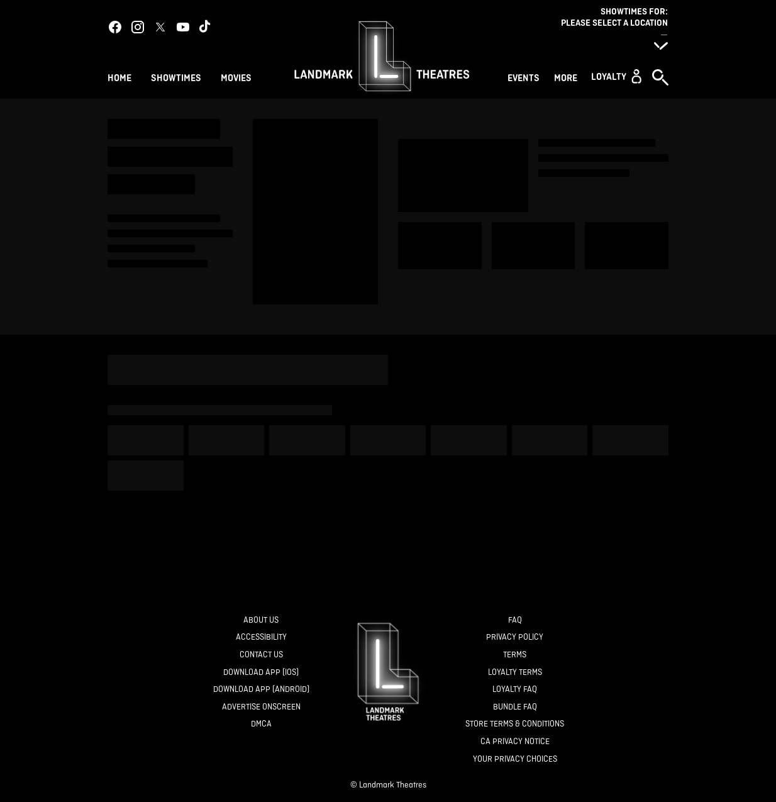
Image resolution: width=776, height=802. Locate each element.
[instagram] (137, 27)
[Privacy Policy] (514, 637)
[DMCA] (261, 724)
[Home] (119, 77)
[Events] (525, 77)
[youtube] (183, 27)
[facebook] (115, 27)
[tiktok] (205, 27)
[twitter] (160, 27)
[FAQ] (515, 620)
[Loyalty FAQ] (514, 689)
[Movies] (238, 77)
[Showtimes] (176, 77)
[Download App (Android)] (261, 689)
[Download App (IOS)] (261, 672)
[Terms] (514, 655)
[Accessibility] (261, 637)
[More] (567, 77)
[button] (616, 76)
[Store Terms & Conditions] (514, 724)
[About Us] (261, 620)
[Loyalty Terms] (515, 672)
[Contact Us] (261, 655)
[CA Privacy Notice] (515, 741)
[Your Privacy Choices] (515, 759)
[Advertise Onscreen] (261, 707)
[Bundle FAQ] (515, 707)
